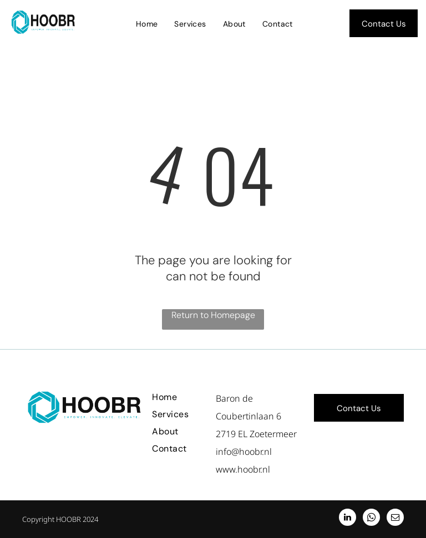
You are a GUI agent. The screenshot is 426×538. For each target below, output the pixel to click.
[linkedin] (347, 519)
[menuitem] (147, 24)
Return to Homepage (213, 315)
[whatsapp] (371, 519)
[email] (395, 519)
